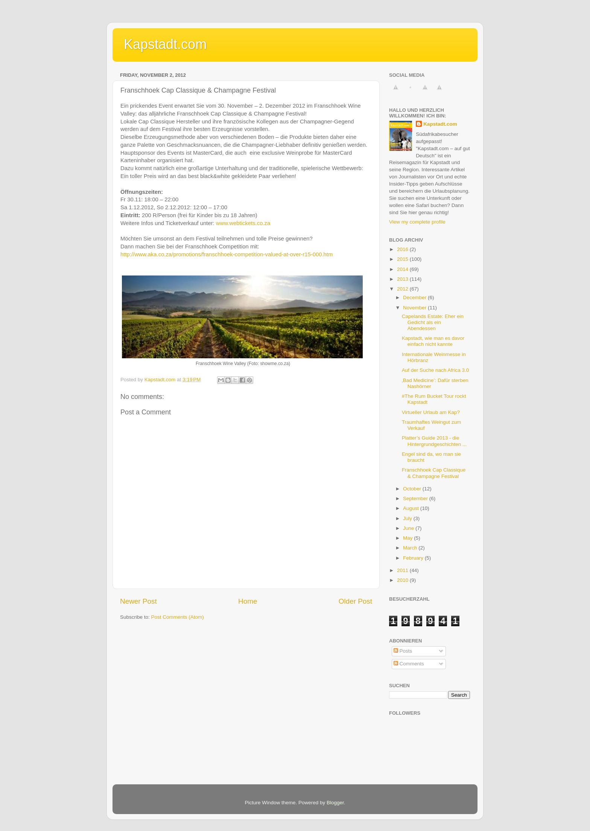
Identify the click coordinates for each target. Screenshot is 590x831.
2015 (403, 259)
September (416, 498)
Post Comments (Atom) (177, 617)
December (415, 297)
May (408, 538)
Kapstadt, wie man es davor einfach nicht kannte (433, 341)
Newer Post (138, 601)
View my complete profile (417, 222)
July (408, 518)
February (414, 558)
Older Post (355, 601)
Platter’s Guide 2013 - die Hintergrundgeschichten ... (434, 441)
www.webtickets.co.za (243, 223)
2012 (403, 289)
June (409, 528)
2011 (403, 570)
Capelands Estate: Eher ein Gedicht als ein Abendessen (433, 322)
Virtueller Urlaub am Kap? (431, 412)
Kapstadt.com (165, 44)
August (411, 508)
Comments (409, 664)
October (413, 489)
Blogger (335, 802)
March (410, 548)
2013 (403, 279)
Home (247, 601)
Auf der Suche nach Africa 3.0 (435, 370)
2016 (403, 249)
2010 (403, 580)
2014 (403, 269)
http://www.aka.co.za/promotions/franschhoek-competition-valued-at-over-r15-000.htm (226, 254)
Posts (403, 651)
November (415, 307)
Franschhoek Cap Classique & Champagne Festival (434, 473)
